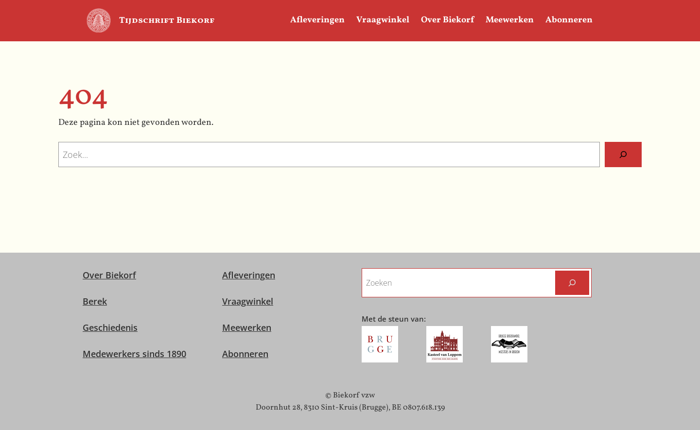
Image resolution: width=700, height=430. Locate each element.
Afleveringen (248, 275)
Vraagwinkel (247, 301)
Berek (95, 301)
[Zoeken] (623, 154)
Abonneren (245, 354)
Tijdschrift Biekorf (166, 21)
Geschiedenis (110, 327)
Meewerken (246, 327)
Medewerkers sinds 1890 (134, 354)
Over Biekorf (109, 275)
